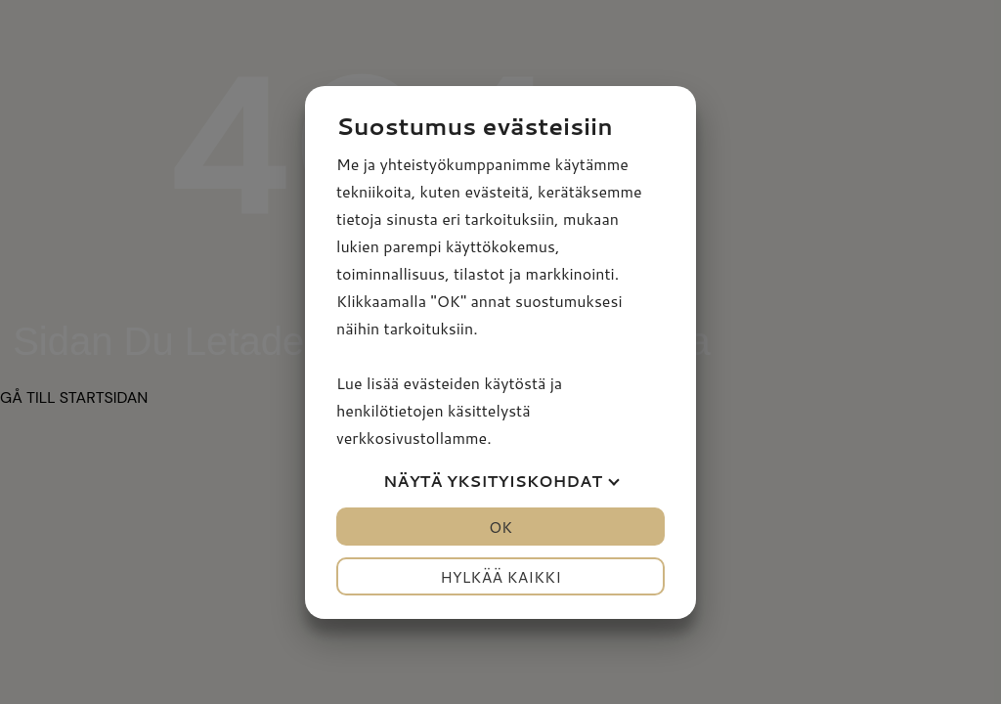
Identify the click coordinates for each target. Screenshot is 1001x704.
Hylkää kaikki (500, 576)
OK (500, 526)
